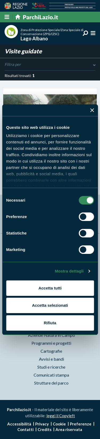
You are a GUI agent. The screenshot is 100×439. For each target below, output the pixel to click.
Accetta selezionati (50, 305)
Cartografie (51, 350)
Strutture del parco (51, 382)
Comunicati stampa (51, 374)
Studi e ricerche (51, 366)
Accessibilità (19, 423)
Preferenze (80, 423)
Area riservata (68, 429)
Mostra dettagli (69, 271)
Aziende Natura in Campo (51, 335)
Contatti (25, 429)
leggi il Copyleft (60, 415)
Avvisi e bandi (51, 358)
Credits (44, 429)
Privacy (42, 423)
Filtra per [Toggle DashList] (50, 64)
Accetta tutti (50, 288)
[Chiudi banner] (92, 110)
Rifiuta (50, 323)
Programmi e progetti (51, 343)
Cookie (59, 423)
